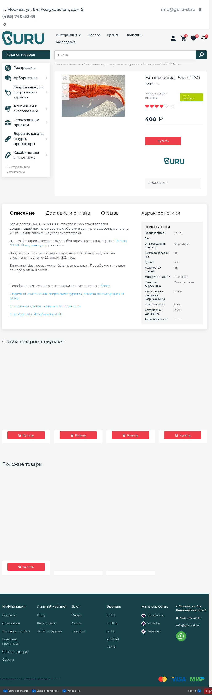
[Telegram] (143, 631)
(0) (172, 106)
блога (104, 286)
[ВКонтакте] (143, 616)
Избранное (73, 690)
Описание (22, 213)
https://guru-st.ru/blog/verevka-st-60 (36, 314)
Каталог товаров (20, 55)
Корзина (191, 690)
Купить (163, 141)
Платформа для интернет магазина (25, 679)
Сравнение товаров (48, 690)
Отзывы (110, 213)
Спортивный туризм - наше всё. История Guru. (45, 306)
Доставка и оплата (68, 213)
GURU (178, 232)
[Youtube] (143, 623)
